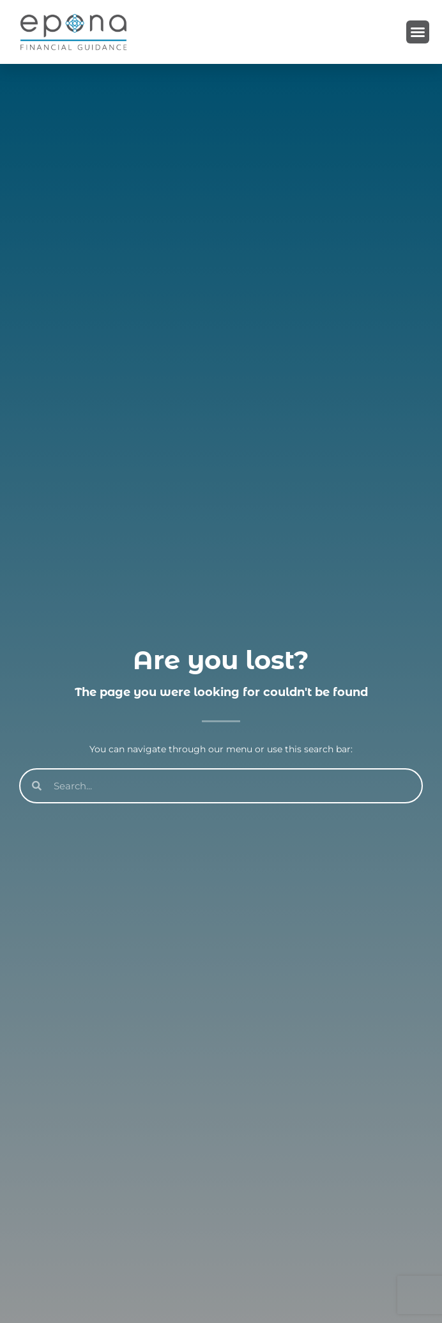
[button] (417, 31)
